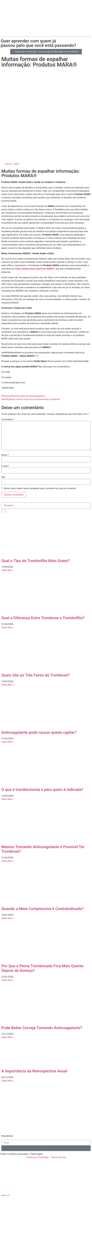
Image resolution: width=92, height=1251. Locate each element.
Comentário (7, 419)
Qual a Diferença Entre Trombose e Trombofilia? (42, 618)
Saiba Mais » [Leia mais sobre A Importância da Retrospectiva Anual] (7, 1080)
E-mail (5, 466)
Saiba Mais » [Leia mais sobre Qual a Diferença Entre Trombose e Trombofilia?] (7, 627)
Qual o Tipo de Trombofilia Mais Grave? (35, 560)
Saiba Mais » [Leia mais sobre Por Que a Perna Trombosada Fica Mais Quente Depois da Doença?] (7, 980)
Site (3, 477)
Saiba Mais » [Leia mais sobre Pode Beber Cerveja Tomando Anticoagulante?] (7, 1037)
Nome (5, 455)
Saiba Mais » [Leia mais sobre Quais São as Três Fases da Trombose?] (7, 684)
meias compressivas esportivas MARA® (34, 268)
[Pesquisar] (3, 510)
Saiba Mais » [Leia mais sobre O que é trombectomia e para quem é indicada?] (7, 799)
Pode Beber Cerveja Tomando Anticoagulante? (41, 1028)
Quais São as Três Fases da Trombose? (35, 675)
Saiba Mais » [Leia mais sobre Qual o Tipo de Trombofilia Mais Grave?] (7, 570)
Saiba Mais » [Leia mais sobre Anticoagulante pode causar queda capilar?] (7, 742)
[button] (46, 36)
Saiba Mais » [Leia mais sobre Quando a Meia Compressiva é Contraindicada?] (7, 918)
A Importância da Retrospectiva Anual (34, 1071)
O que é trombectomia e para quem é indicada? (42, 789)
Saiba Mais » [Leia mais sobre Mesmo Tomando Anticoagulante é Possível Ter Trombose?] (7, 861)
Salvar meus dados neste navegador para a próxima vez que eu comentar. (40, 488)
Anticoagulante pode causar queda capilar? (39, 732)
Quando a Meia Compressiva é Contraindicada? (42, 908)
